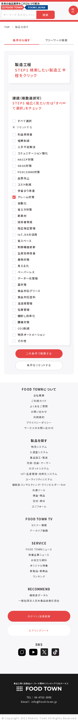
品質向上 (24, 178)
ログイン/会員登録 (39, 619)
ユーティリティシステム (38, 481)
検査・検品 (39, 498)
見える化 (23, 266)
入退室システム (39, 454)
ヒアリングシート (39, 635)
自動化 (22, 203)
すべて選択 (25, 121)
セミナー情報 (39, 527)
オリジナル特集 (39, 568)
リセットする (24, 127)
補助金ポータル (39, 597)
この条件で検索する (39, 354)
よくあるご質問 (39, 408)
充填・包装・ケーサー (39, 465)
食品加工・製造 (39, 460)
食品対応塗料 (27, 297)
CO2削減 (24, 328)
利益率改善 (25, 134)
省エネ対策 (25, 209)
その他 (22, 341)
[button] (73, 10)
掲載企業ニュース (39, 557)
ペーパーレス (26, 272)
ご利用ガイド (39, 403)
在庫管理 (24, 310)
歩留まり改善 (26, 191)
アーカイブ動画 (39, 533)
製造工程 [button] (38, 70)
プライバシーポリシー (39, 425)
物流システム (39, 449)
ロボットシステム (39, 471)
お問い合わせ (39, 414)
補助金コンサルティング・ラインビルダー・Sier (38, 487)
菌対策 (22, 285)
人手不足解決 (27, 147)
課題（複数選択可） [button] (37, 103)
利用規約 (39, 419)
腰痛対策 (24, 322)
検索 (46, 15)
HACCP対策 (26, 159)
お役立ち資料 (39, 562)
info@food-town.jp (44, 706)
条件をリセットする (39, 367)
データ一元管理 (28, 278)
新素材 (22, 216)
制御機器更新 (27, 247)
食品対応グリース (29, 291)
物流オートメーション (31, 335)
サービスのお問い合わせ (39, 430)
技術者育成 (25, 222)
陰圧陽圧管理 (27, 228)
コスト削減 (25, 184)
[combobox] (18, 15)
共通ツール (39, 492)
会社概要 (39, 398)
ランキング (39, 579)
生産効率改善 (27, 253)
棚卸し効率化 (26, 316)
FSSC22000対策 (29, 172)
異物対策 (24, 260)
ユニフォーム (39, 509)
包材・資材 (39, 503)
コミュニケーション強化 (33, 153)
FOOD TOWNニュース (39, 551)
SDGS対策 (25, 166)
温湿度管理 (25, 303)
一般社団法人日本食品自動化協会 (39, 603)
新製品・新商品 (39, 573)
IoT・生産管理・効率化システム (39, 476)
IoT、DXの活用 (27, 234)
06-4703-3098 (43, 702)
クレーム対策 (26, 197)
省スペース (25, 241)
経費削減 (24, 141)
